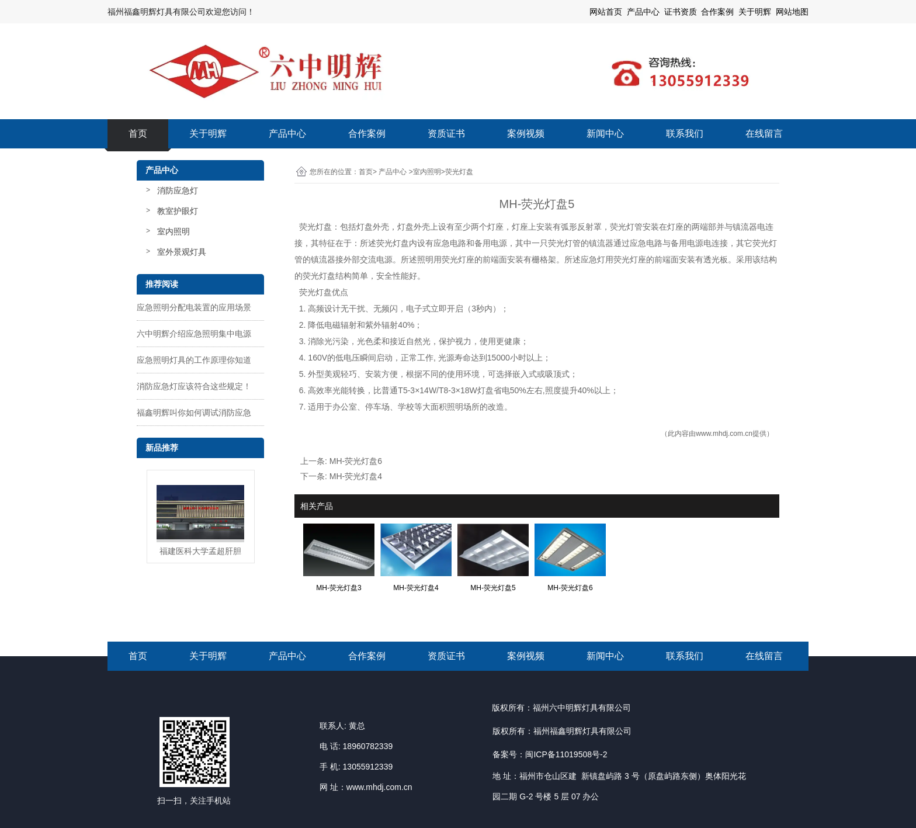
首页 (138, 133)
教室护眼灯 (177, 211)
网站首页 (605, 11)
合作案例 (367, 133)
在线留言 (764, 133)
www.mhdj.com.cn (724, 433)
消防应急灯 (177, 190)
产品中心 (287, 133)
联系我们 (684, 133)
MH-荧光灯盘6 (355, 461)
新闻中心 (605, 133)
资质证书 (446, 133)
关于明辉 (754, 11)
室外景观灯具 (181, 252)
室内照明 (173, 231)
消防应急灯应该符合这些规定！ (194, 386)
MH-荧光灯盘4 (355, 476)
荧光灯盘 (315, 226)
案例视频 (525, 133)
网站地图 (792, 11)
